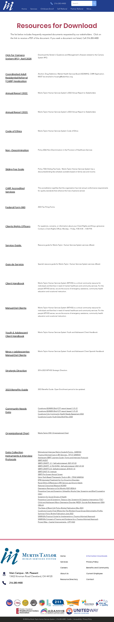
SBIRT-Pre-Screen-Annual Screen (50, 474)
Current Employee (94, 573)
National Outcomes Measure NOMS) (52, 485)
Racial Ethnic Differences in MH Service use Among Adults (60, 483)
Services (64, 562)
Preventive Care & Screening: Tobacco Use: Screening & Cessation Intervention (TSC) (70, 499)
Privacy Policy (92, 562)
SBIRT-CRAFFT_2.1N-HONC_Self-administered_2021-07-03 (61, 466)
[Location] (5, 574)
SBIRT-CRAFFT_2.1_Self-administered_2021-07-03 (57, 463)
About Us (64, 573)
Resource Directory (69, 579)
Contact (90, 579)
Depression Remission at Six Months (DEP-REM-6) (57, 488)
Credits (69, 619)
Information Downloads (96, 556)
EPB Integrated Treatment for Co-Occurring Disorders (58, 480)
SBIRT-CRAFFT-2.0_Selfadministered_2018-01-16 (56, 469)
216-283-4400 (61, 619)
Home (63, 556)
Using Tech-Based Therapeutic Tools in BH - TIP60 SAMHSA (61, 477)
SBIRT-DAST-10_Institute (47, 471)
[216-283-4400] (59, 3)
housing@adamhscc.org (63, 76)
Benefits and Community (97, 567)
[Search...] (79, 3)
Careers (64, 567)
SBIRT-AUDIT (43, 460)
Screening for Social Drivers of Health (52, 497)
